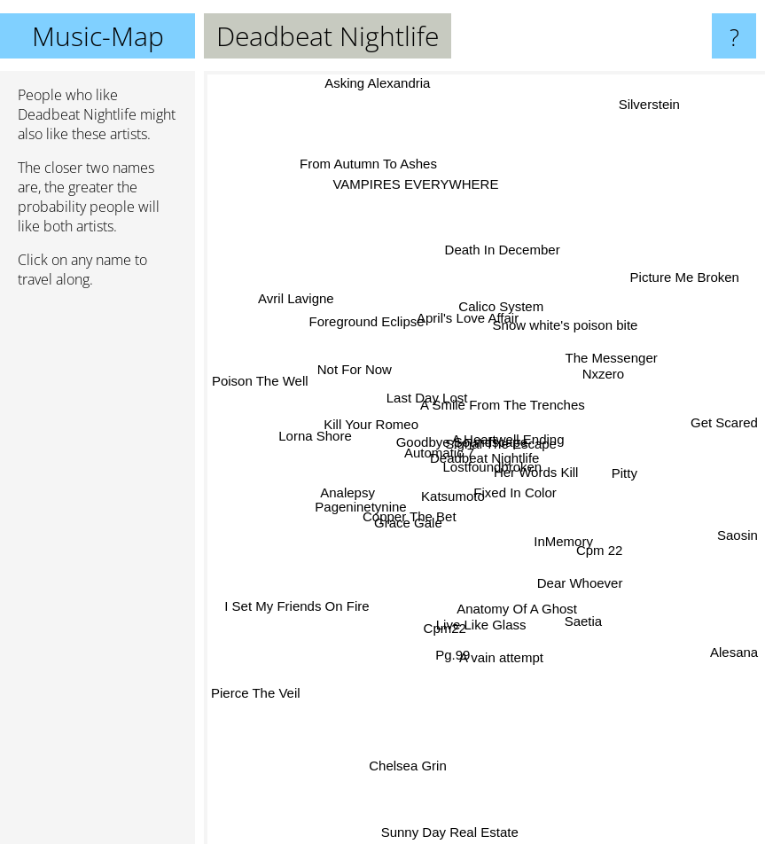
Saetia (583, 611)
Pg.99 (455, 635)
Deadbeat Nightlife (484, 457)
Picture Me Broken (677, 279)
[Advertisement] (97, 574)
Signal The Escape (520, 435)
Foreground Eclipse (379, 336)
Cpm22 (439, 613)
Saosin (737, 536)
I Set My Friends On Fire (304, 600)
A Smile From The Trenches (497, 389)
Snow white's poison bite (560, 314)
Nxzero (589, 372)
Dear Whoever (582, 583)
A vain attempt (495, 669)
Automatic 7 (436, 453)
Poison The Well (259, 391)
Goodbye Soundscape (445, 431)
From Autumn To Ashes (374, 176)
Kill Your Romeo (369, 420)
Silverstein (656, 97)
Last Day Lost (427, 400)
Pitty (611, 468)
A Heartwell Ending (508, 410)
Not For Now (361, 379)
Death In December (499, 262)
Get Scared (717, 431)
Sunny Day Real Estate (452, 822)
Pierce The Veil (256, 679)
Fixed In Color (521, 495)
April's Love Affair (471, 326)
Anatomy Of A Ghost (515, 624)
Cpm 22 (588, 543)
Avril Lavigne (316, 316)
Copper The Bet (415, 509)
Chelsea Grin (417, 746)
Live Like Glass (468, 647)
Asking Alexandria (378, 82)
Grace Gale (396, 524)
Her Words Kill (529, 473)
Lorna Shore (334, 438)
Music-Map (98, 36)
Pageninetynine (370, 495)
